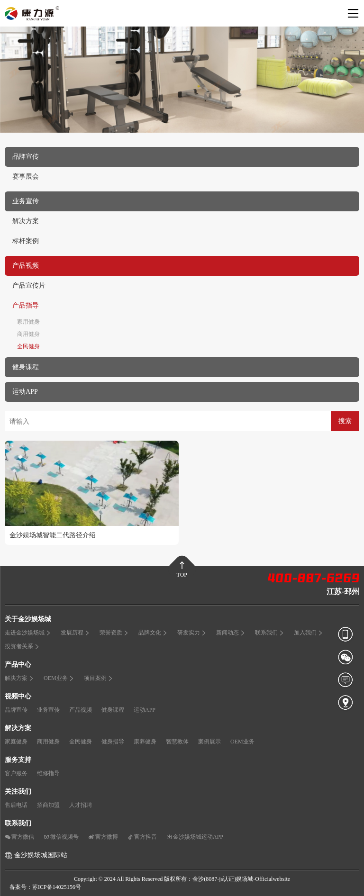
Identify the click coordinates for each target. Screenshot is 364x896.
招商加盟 (48, 805)
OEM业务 (59, 678)
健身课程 (112, 709)
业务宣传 (48, 709)
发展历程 (75, 632)
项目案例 (98, 678)
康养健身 (145, 741)
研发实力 (192, 632)
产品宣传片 (29, 285)
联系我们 (269, 632)
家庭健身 (16, 741)
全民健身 (28, 346)
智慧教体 (177, 741)
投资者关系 (22, 646)
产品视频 (80, 709)
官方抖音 (142, 836)
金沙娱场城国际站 (40, 855)
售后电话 (16, 805)
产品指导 (25, 305)
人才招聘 (80, 805)
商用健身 (28, 334)
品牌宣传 (16, 709)
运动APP (144, 709)
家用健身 (28, 321)
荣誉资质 (114, 632)
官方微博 (103, 836)
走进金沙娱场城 (28, 632)
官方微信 (19, 836)
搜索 (345, 421)
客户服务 (16, 773)
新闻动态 (231, 632)
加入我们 (308, 632)
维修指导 (48, 773)
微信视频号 (61, 836)
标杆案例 (25, 240)
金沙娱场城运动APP (194, 836)
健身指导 (112, 741)
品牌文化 (153, 632)
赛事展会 (25, 176)
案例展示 (209, 741)
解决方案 (25, 221)
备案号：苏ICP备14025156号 (45, 887)
